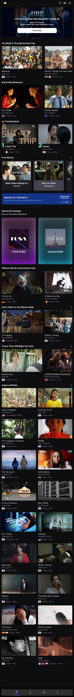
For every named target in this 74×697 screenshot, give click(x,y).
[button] (33, 38)
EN (64, 3)
